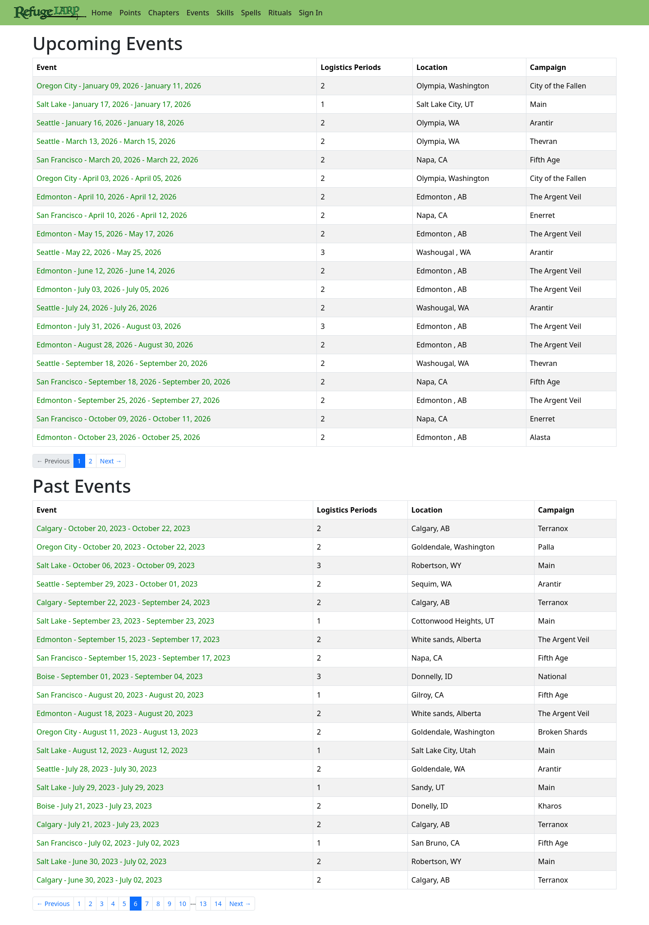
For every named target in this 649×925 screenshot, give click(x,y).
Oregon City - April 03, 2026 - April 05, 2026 (109, 178)
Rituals (280, 13)
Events (198, 13)
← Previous (53, 903)
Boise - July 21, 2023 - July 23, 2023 (94, 806)
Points (130, 13)
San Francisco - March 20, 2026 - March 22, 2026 (117, 160)
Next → (111, 461)
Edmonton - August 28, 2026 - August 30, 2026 (115, 345)
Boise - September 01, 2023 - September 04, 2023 (120, 676)
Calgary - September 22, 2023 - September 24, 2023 (123, 602)
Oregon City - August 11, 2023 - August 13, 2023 (117, 732)
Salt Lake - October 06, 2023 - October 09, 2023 (116, 565)
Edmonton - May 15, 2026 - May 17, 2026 (105, 234)
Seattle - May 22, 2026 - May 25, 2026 (99, 252)
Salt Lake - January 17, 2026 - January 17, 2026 (114, 104)
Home (101, 13)
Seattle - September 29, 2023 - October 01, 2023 (117, 584)
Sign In (311, 13)
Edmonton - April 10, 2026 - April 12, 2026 (106, 197)
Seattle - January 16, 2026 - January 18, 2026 (110, 123)
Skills (224, 13)
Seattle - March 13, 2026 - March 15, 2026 (106, 141)
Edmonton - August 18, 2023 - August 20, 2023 (115, 713)
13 (203, 903)
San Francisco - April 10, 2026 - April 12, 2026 (112, 215)
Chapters (163, 13)
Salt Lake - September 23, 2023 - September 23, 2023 (126, 621)
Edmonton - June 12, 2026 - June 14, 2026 (106, 271)
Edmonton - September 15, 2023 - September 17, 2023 (128, 639)
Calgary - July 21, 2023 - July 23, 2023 (98, 824)
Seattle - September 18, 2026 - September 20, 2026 (122, 363)
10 (182, 903)
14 (218, 903)
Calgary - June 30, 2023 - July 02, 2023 (99, 880)
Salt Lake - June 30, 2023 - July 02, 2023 (101, 861)
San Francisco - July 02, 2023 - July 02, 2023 (108, 843)
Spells (251, 13)
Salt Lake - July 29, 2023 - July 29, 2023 (100, 787)
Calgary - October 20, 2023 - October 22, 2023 (113, 528)
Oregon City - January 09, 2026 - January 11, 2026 (119, 86)
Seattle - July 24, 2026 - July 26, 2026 (97, 308)
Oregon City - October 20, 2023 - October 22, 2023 (121, 547)
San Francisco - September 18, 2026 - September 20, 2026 (133, 382)
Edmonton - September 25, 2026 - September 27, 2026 (128, 400)
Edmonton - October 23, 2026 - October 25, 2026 (118, 437)
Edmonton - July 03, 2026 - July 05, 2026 (103, 289)
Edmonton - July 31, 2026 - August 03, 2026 (109, 326)
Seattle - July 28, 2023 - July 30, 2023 (97, 769)
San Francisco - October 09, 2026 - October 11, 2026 (123, 419)
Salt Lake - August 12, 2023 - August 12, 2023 (112, 750)
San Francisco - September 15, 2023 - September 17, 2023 (133, 658)
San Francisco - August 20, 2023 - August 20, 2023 (120, 695)
